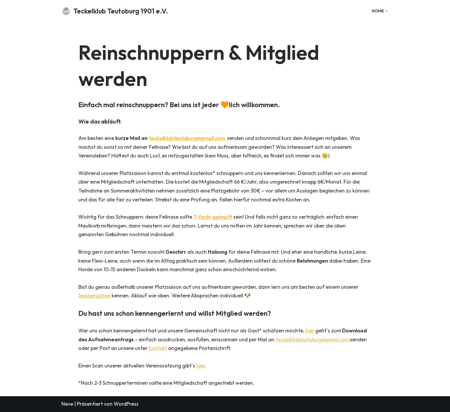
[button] (386, 11)
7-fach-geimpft (212, 216)
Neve (67, 404)
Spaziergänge (94, 295)
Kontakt (158, 348)
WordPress (126, 404)
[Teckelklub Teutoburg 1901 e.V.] (114, 11)
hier (309, 330)
